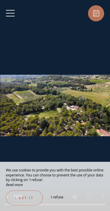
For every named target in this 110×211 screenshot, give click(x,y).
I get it (24, 197)
